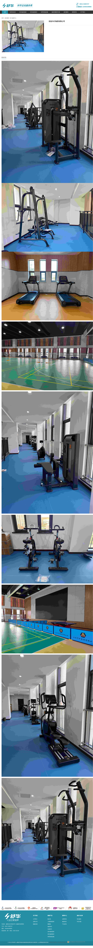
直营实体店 (13, 12)
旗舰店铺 (35, 924)
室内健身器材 (22, 12)
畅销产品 (50, 915)
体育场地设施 (44, 12)
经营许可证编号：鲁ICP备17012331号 (58, 942)
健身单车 (50, 926)
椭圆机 (49, 924)
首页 (5, 12)
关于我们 (82, 12)
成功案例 (66, 12)
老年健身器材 (51, 931)
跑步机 (49, 919)
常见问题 (79, 921)
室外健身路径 (33, 12)
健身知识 (64, 921)
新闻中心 (64, 915)
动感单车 (50, 929)
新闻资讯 (74, 12)
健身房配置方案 (56, 12)
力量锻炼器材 (51, 921)
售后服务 (79, 919)
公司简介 (35, 919)
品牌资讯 (64, 919)
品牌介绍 (35, 921)
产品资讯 (64, 924)
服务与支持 (80, 915)
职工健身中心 (13, 18)
